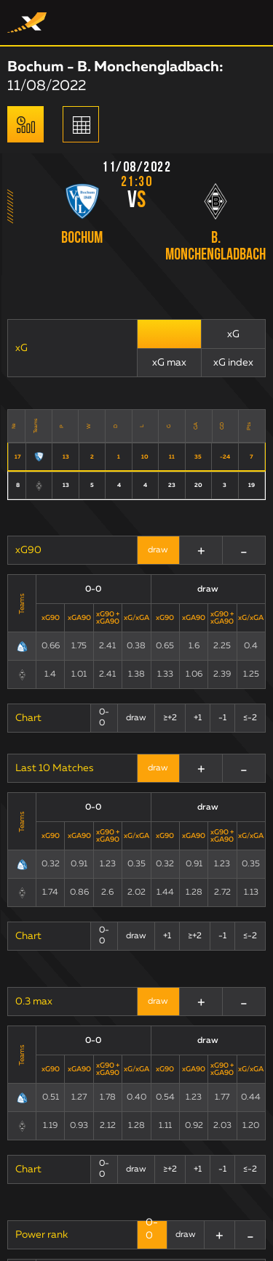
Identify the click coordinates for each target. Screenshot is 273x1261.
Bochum (82, 238)
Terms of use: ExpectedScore (82, 1111)
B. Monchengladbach (215, 247)
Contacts (36, 1092)
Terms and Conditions (187, 1092)
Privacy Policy (194, 1111)
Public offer (97, 1092)
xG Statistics (44, 1019)
